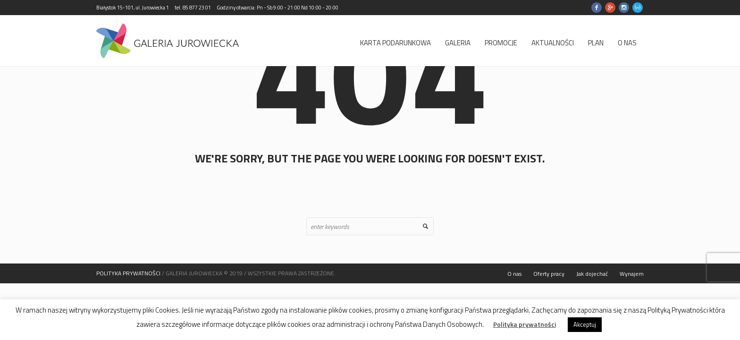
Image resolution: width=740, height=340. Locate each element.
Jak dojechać (592, 273)
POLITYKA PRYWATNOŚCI (128, 273)
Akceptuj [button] (584, 324)
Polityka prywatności (524, 324)
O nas (514, 273)
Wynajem (632, 273)
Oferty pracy (548, 273)
